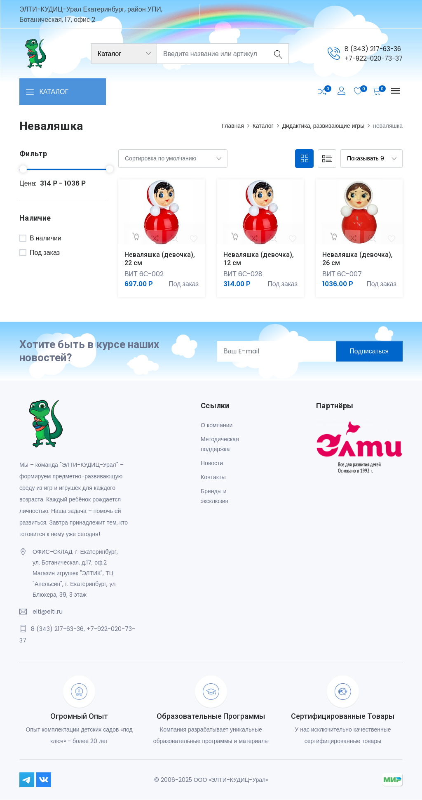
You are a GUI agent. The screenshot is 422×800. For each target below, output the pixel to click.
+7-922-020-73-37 (372, 58)
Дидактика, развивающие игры (323, 126)
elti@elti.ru (48, 611)
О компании (216, 425)
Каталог (263, 126)
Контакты (213, 477)
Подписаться (368, 351)
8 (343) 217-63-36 (370, 48)
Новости (212, 463)
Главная (233, 126)
